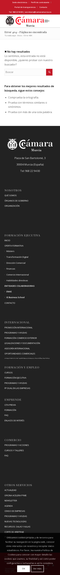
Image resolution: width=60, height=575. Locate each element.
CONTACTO (9, 302)
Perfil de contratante (40, 2)
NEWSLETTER (10, 500)
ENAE (9, 291)
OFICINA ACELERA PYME (15, 495)
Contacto (43, 7)
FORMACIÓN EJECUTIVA (15, 377)
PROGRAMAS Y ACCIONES (16, 445)
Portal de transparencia (25, 7)
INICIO (7, 240)
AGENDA (8, 505)
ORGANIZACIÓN (12, 205)
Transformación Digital (17, 257)
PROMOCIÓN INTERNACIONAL (18, 327)
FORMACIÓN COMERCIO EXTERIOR (20, 338)
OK (23, 568)
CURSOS (8, 372)
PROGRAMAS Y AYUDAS (15, 332)
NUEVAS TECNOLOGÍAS (15, 521)
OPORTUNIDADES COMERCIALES (19, 353)
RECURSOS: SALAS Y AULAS (17, 526)
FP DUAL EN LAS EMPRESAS (17, 388)
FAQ (6, 415)
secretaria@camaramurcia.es (38, 12)
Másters (10, 251)
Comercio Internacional (17, 274)
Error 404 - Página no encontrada (25, 32)
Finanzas (10, 268)
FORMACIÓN (10, 410)
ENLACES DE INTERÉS (14, 420)
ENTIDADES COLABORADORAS (19, 285)
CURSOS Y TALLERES (14, 450)
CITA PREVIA (10, 404)
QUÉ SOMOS (10, 195)
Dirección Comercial (15, 262)
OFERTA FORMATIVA (13, 245)
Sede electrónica (19, 2)
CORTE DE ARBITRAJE (14, 531)
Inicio (19, 35)
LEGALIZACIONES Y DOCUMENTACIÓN (22, 343)
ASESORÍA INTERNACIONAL (17, 348)
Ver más (37, 568)
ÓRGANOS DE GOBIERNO (16, 200)
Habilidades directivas (17, 280)
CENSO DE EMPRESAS (14, 511)
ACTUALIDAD (10, 490)
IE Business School (15, 297)
